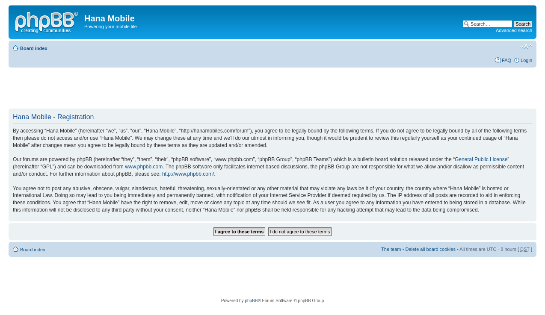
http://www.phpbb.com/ (188, 174)
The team (391, 249)
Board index (33, 48)
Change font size (526, 46)
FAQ (506, 60)
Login (526, 60)
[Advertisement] (164, 88)
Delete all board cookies (430, 249)
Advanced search (514, 30)
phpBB (251, 300)
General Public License (481, 159)
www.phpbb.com (144, 167)
